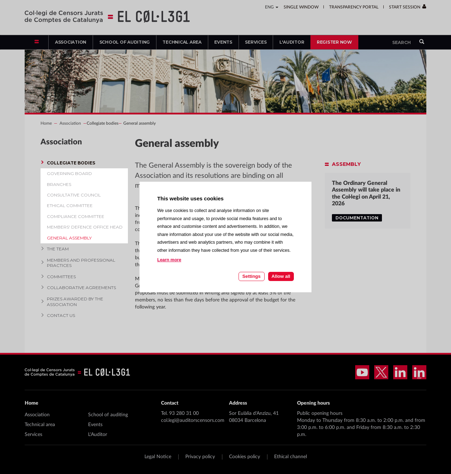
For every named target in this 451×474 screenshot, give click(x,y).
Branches (59, 184)
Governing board (69, 173)
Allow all (281, 276)
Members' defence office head (85, 227)
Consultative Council (74, 195)
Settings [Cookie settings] (251, 276)
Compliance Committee (75, 216)
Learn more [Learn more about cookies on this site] (169, 259)
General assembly (69, 238)
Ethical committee (70, 205)
